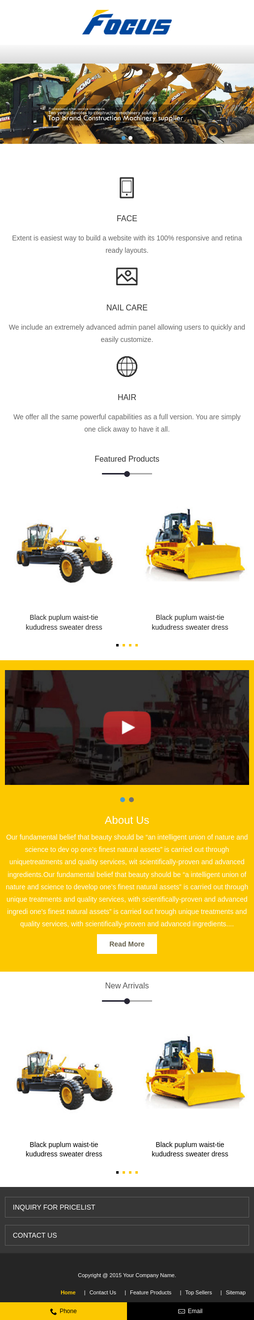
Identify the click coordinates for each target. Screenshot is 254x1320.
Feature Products (150, 1292)
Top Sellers (198, 1292)
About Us (127, 820)
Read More (127, 944)
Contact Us (103, 1292)
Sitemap (236, 1292)
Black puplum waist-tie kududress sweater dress (64, 622)
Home (68, 1292)
